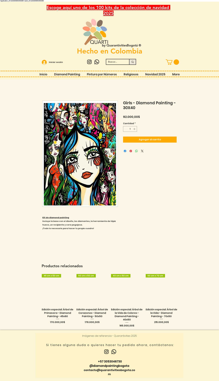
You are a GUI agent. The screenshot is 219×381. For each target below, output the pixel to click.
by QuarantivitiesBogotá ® (121, 45)
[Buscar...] (115, 62)
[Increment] (134, 129)
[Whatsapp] (97, 62)
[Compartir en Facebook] (125, 151)
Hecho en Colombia (109, 51)
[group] (109, 300)
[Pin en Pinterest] (131, 151)
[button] (172, 62)
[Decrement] (125, 129)
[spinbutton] (130, 129)
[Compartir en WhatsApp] (136, 151)
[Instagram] (89, 62)
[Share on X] (142, 151)
